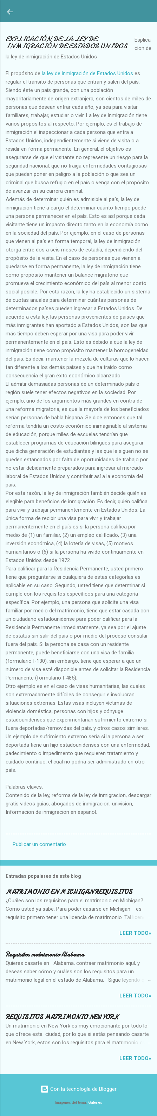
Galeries (95, 1102)
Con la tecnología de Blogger (78, 1089)
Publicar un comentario (39, 844)
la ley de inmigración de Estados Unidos (88, 73)
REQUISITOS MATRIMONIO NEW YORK (62, 1017)
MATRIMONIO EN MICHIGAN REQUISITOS (69, 892)
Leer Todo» (135, 933)
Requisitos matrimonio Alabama (45, 954)
